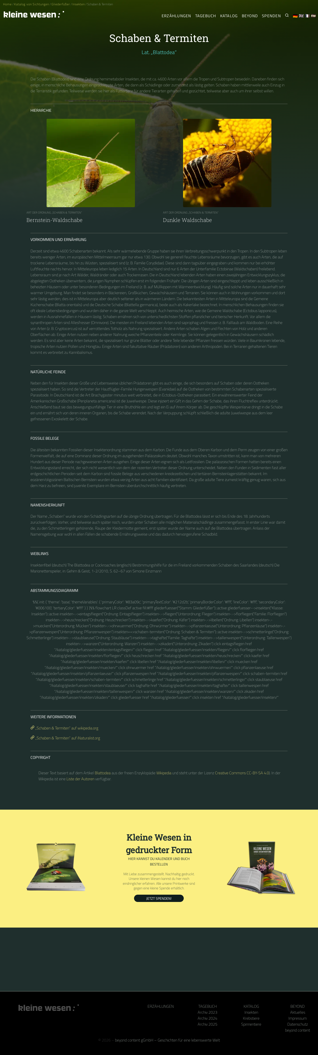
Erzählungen (176, 16)
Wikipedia (163, 773)
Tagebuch (207, 1006)
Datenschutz (297, 1024)
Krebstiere (251, 1018)
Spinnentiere (251, 1024)
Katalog (251, 1006)
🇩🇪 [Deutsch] (295, 16)
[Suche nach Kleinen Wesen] (287, 16)
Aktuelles (297, 1012)
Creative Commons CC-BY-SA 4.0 (242, 773)
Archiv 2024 (207, 1018)
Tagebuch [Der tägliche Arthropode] (205, 16)
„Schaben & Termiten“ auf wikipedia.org (64, 728)
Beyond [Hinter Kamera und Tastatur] (250, 16)
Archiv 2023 (207, 1012)
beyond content (297, 1030)
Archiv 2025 (207, 1024)
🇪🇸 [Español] (313, 16)
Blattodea (103, 773)
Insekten (78, 4)
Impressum (297, 1018)
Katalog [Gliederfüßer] (229, 16)
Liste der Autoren (80, 779)
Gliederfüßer (60, 4)
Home (7, 4)
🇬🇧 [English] (301, 16)
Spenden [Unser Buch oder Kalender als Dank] (271, 16)
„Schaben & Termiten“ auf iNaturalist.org (65, 738)
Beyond (297, 1006)
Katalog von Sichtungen (31, 4)
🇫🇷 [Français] (307, 16)
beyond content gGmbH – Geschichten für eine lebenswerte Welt (167, 1040)
